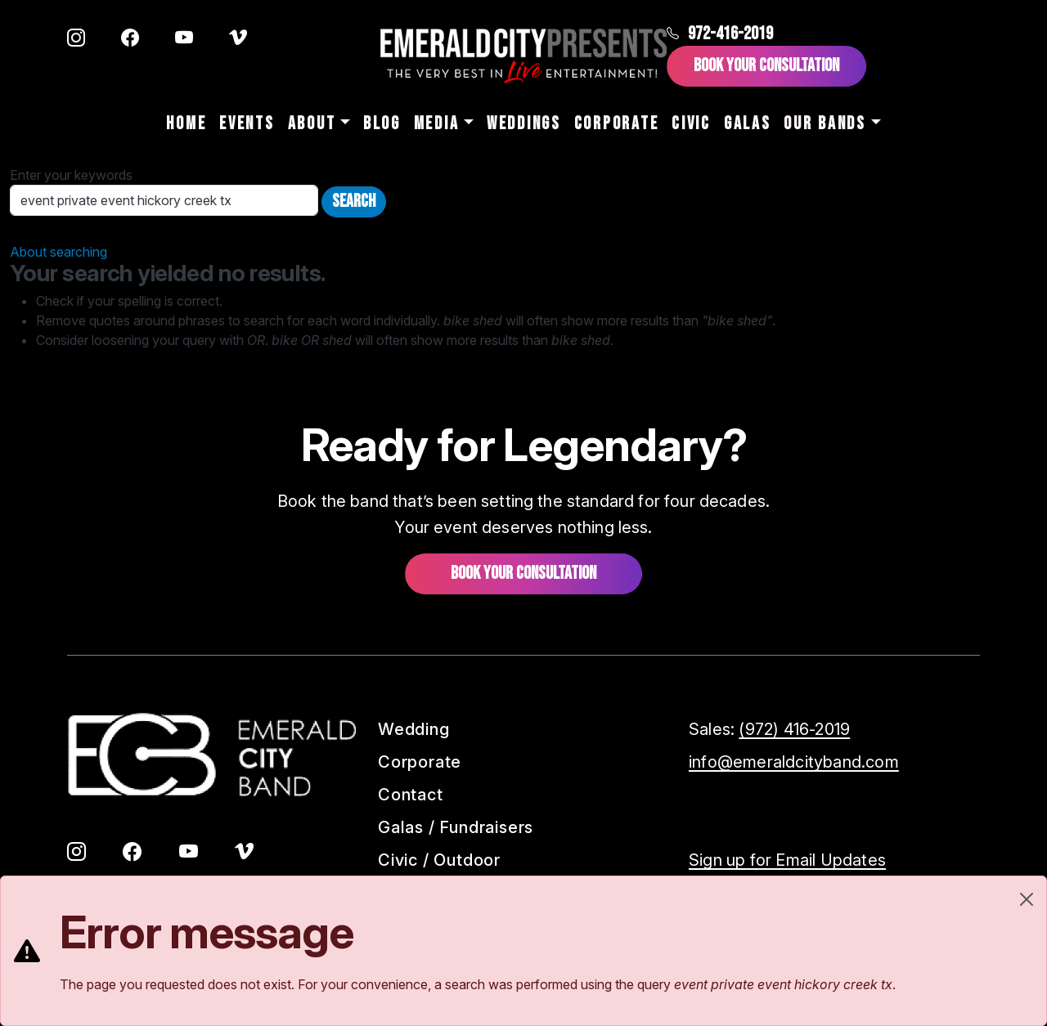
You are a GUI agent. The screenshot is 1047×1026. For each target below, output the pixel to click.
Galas (747, 124)
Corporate (616, 124)
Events (246, 124)
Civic (691, 124)
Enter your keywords (71, 175)
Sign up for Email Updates (787, 860)
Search (353, 201)
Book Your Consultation (766, 66)
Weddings (524, 124)
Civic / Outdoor (439, 860)
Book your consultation (523, 573)
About (312, 124)
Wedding (414, 729)
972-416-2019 (720, 34)
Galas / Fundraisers (455, 827)
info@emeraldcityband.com (794, 762)
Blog (382, 124)
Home (186, 124)
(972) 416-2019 (794, 729)
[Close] (1026, 899)
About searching (58, 252)
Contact (410, 794)
